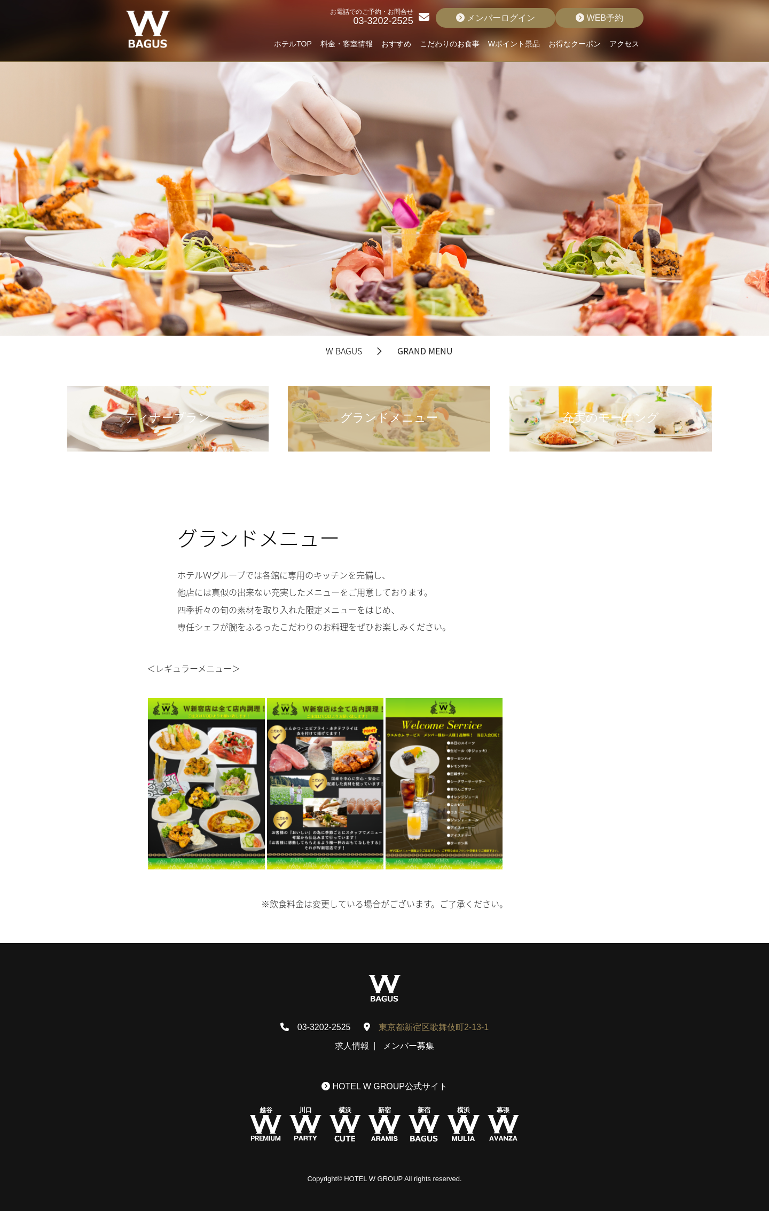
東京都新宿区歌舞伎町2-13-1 (434, 1027)
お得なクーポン (574, 43)
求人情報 (352, 1045)
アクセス (624, 43)
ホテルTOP (293, 43)
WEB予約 (599, 17)
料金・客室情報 (346, 43)
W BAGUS (344, 350)
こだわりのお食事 (450, 43)
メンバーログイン (495, 17)
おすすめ (396, 43)
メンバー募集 (408, 1045)
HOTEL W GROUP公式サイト (384, 1086)
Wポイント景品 (514, 43)
